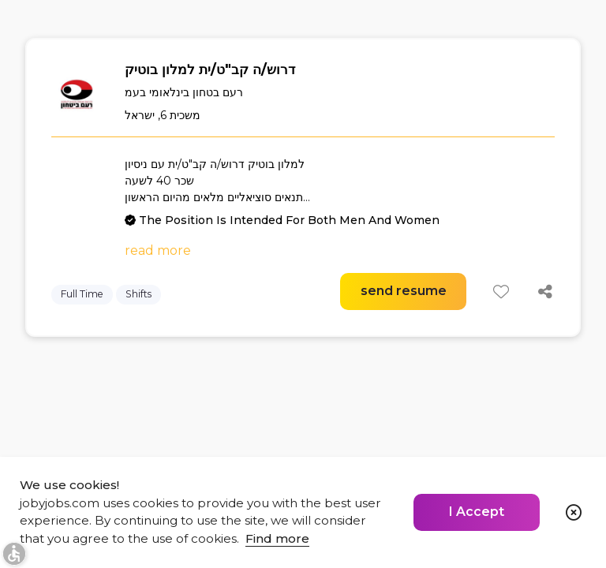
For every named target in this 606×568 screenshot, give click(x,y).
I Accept (476, 511)
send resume (404, 290)
